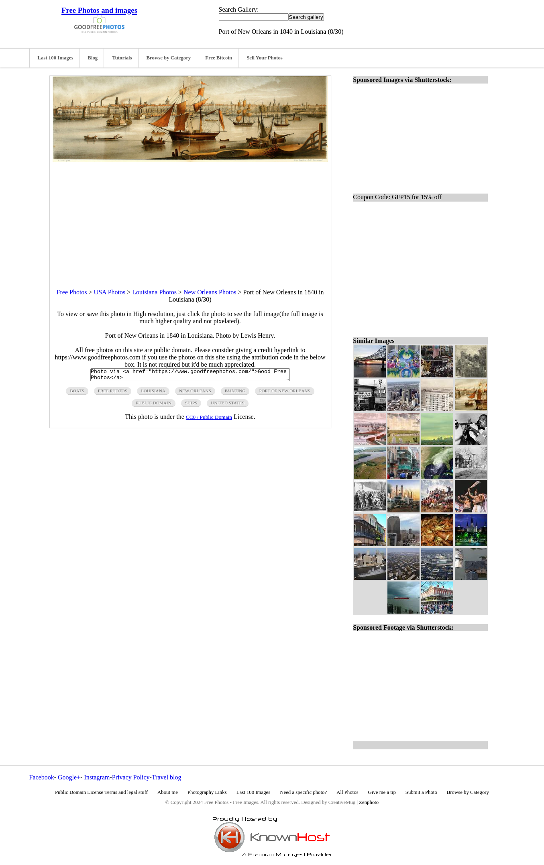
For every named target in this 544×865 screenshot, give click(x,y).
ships (191, 405)
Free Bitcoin (218, 58)
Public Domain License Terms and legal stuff (101, 792)
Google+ (69, 777)
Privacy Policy (131, 777)
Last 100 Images (55, 58)
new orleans (195, 393)
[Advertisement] (190, 218)
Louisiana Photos (154, 292)
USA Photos (110, 292)
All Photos (347, 792)
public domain (153, 405)
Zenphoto (369, 802)
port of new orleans (284, 393)
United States (227, 405)
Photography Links (207, 792)
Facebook (41, 777)
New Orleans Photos (209, 292)
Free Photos (72, 292)
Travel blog (166, 777)
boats (77, 393)
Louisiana (153, 393)
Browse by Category (169, 58)
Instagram (97, 777)
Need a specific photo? (303, 792)
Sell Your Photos (265, 58)
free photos (112, 393)
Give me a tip (382, 792)
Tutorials (122, 58)
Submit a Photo (421, 792)
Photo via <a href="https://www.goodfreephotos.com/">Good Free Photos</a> (190, 376)
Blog (93, 58)
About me (167, 792)
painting (235, 393)
